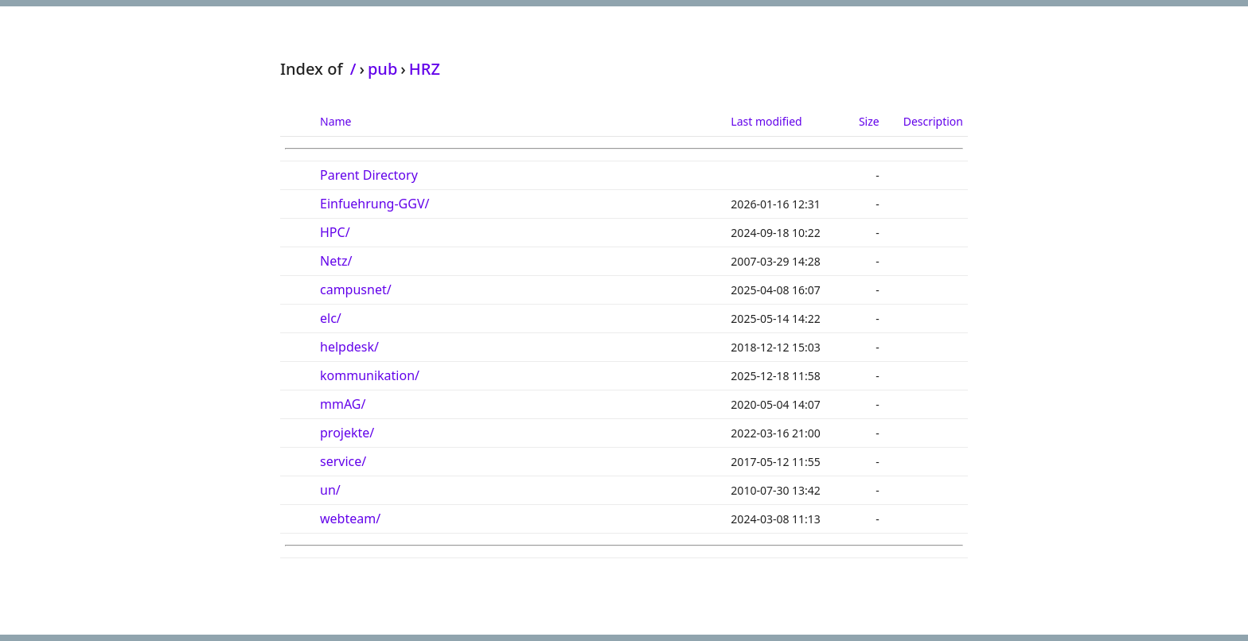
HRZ (424, 69)
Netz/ (336, 261)
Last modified (766, 121)
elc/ (330, 318)
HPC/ (335, 232)
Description (933, 121)
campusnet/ (356, 289)
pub (382, 69)
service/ (343, 461)
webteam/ (350, 518)
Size (869, 121)
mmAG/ (342, 404)
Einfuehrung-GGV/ (374, 203)
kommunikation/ (369, 375)
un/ (330, 490)
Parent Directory (369, 175)
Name (335, 121)
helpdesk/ (349, 346)
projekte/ (347, 432)
